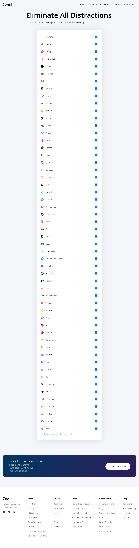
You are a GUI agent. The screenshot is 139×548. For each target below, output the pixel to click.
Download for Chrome (37, 536)
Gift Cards (126, 517)
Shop (56, 517)
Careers (57, 513)
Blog (101, 508)
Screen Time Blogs (107, 513)
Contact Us (58, 527)
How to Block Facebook (82, 517)
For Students (128, 513)
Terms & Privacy (129, 508)
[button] (83, 5)
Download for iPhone (37, 531)
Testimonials (59, 508)
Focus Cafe (104, 527)
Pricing (31, 508)
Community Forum (107, 504)
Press (56, 522)
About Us (58, 504)
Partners (103, 517)
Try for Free (129, 4)
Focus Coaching (106, 522)
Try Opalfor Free (117, 466)
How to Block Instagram (82, 504)
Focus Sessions (34, 522)
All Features (33, 513)
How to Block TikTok (80, 508)
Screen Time (77, 527)
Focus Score (33, 517)
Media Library (105, 531)
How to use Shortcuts (81, 522)
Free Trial (32, 504)
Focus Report (33, 527)
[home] (7, 5)
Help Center (127, 504)
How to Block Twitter (80, 513)
